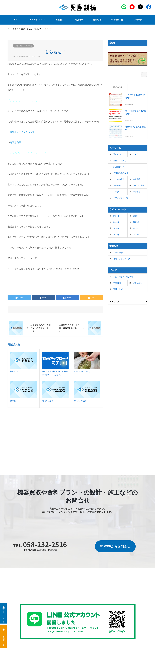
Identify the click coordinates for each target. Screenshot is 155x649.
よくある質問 (119, 179)
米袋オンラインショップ (22, 132)
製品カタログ (119, 167)
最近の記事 (117, 87)
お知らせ (117, 185)
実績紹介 (79, 19)
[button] (60, 19)
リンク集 (137, 192)
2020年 (116, 228)
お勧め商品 (137, 283)
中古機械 (117, 283)
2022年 (116, 222)
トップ (16, 19)
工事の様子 (118, 253)
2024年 (116, 216)
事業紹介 (59, 19)
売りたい (137, 154)
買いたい (117, 154)
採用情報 (117, 19)
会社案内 (97, 19)
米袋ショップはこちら (4, 636)
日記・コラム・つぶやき (23, 46)
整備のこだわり (119, 160)
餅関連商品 (15, 142)
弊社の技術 (118, 289)
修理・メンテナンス (121, 259)
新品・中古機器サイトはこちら (4, 613)
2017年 (136, 234)
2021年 (136, 222)
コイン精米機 (138, 185)
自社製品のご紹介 (120, 173)
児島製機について (37, 19)
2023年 (136, 216)
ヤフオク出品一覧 (120, 198)
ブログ (15, 29)
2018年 (116, 234)
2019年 (136, 228)
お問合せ (138, 19)
